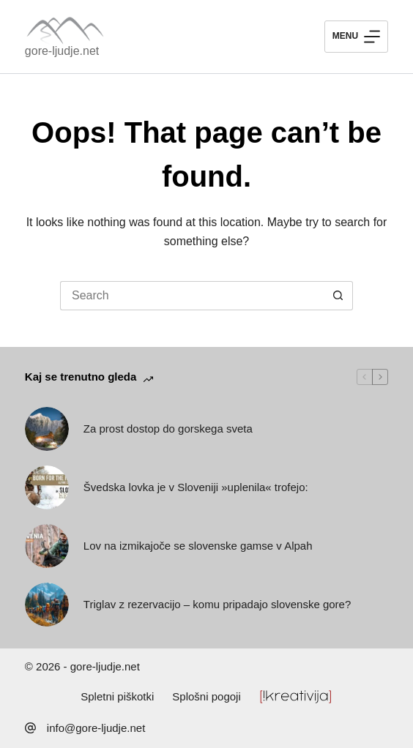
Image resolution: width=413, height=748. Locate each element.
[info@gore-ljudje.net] (30, 727)
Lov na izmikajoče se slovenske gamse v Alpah (198, 545)
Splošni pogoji (206, 696)
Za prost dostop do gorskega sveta (168, 428)
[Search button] (338, 295)
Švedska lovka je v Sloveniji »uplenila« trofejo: (195, 487)
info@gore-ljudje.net (96, 728)
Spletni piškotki (117, 696)
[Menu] (356, 36)
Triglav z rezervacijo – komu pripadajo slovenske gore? (217, 604)
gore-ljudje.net (62, 51)
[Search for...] (192, 295)
